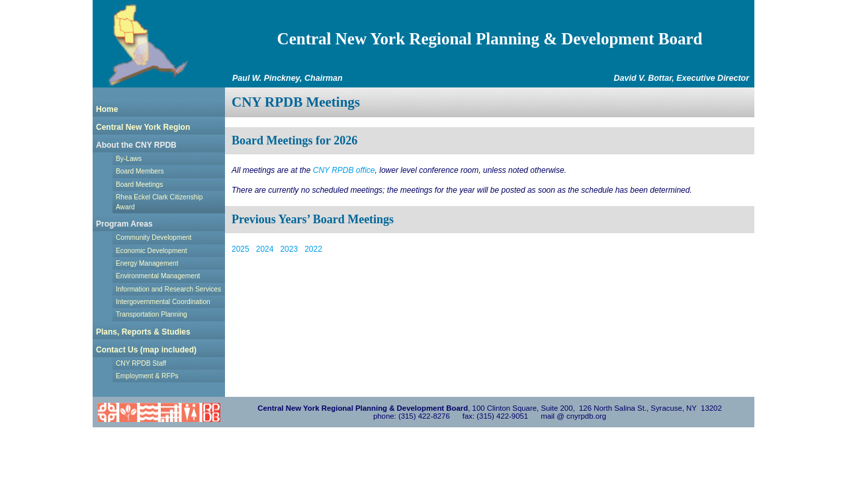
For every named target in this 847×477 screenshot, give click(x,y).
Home (107, 109)
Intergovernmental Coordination (163, 301)
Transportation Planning (151, 314)
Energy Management (147, 263)
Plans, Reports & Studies (143, 332)
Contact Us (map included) (146, 349)
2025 (240, 249)
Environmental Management (158, 276)
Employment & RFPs (147, 376)
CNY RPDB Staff (141, 363)
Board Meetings (139, 184)
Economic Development (151, 250)
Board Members (139, 171)
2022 (313, 249)
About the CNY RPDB (136, 145)
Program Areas (124, 224)
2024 (265, 249)
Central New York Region (143, 127)
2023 (289, 249)
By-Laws (129, 158)
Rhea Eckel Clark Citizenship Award (159, 202)
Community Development (153, 237)
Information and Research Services (168, 289)
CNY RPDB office (344, 170)
